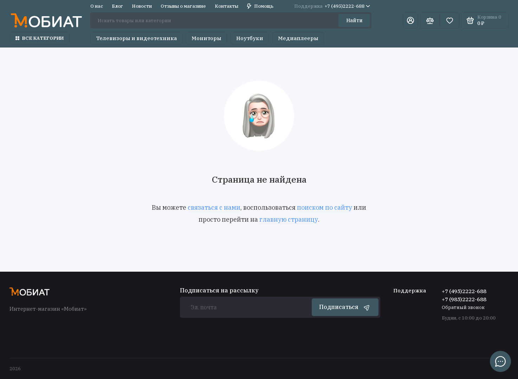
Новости (142, 6)
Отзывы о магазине (183, 6)
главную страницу (288, 219)
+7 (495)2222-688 (332, 6)
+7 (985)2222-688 (464, 299)
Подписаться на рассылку (219, 290)
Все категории (39, 38)
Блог (117, 6)
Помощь (260, 6)
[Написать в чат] (500, 361)
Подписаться (345, 307)
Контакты (226, 6)
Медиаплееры (298, 38)
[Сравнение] (429, 20)
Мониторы (206, 38)
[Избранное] (449, 20)
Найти (354, 20)
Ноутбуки (249, 38)
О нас (96, 6)
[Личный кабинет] (410, 20)
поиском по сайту (324, 207)
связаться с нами (214, 207)
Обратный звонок (463, 307)
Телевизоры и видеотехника (136, 38)
